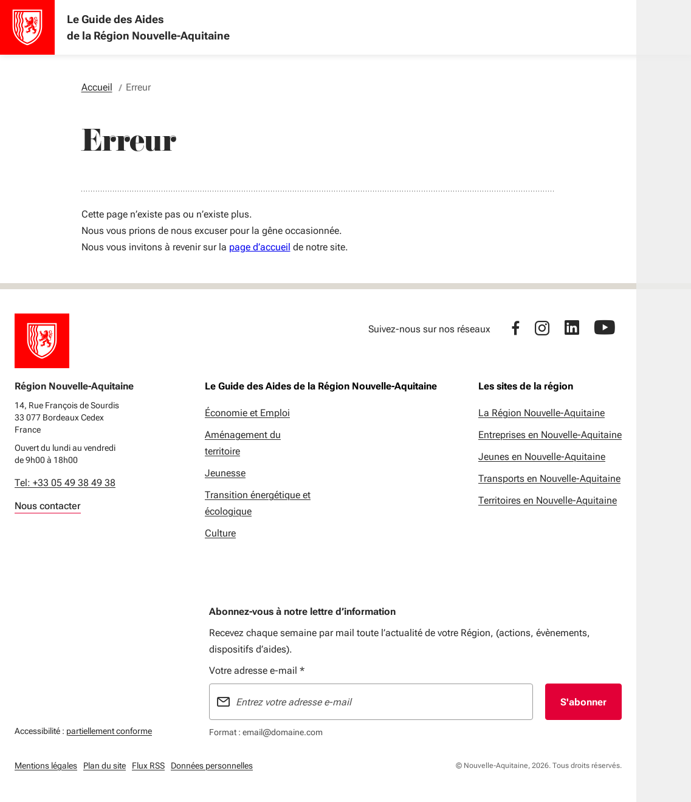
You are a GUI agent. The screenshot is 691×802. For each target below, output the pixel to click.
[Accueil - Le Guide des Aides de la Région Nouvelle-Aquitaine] (27, 27)
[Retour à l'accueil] (42, 341)
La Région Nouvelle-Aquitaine (541, 413)
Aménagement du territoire (243, 443)
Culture (220, 533)
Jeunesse (225, 473)
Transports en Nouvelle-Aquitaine (549, 478)
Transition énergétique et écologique (258, 503)
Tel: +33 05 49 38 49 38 (65, 482)
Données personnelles (212, 765)
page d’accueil (259, 247)
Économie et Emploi (247, 413)
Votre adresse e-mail (256, 670)
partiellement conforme (109, 729)
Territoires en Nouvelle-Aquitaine (547, 500)
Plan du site (104, 765)
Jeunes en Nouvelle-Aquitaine (541, 456)
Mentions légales (46, 765)
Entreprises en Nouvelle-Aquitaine (550, 434)
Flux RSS (148, 765)
